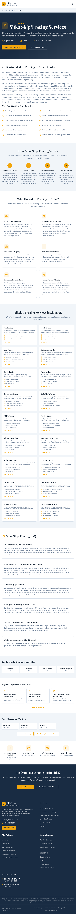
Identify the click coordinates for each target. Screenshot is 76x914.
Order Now (25, 787)
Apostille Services (46, 840)
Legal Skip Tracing (46, 819)
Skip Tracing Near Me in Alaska (47, 734)
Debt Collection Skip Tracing (49, 815)
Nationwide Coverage (47, 868)
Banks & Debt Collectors (9, 854)
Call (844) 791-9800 (47, 787)
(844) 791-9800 (38, 47)
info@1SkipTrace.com (10, 820)
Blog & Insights (45, 857)
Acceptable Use (63, 908)
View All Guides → (38, 707)
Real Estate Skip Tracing (48, 812)
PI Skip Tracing (45, 822)
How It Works (44, 864)
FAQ (41, 860)
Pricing (42, 826)
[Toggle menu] (72, 4)
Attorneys (5, 840)
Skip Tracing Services (47, 808)
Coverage (5, 10)
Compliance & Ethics (50, 910)
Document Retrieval (46, 843)
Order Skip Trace (8, 827)
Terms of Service (50, 908)
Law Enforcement (7, 847)
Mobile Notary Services (47, 847)
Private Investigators (8, 851)
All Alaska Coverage (25, 734)
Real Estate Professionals (10, 858)
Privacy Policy (37, 908)
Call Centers (6, 843)
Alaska (13, 10)
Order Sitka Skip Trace (14, 47)
